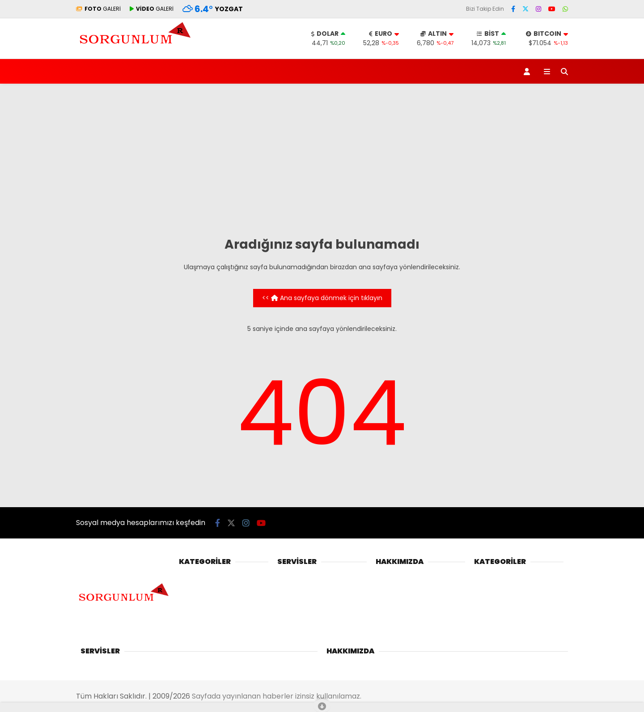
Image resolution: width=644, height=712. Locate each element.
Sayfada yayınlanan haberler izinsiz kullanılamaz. (276, 696)
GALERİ (98, 9)
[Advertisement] (322, 159)
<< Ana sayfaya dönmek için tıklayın (322, 297)
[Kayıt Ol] (528, 71)
